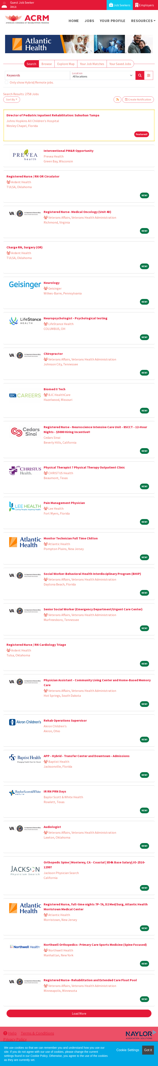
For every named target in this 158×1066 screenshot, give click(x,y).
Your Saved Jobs (120, 64)
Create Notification (138, 99)
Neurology (52, 283)
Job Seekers (119, 5)
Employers (144, 5)
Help (10, 1033)
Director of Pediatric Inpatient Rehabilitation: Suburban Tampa (52, 115)
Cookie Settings (127, 1050)
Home (74, 20)
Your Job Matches (92, 64)
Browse (46, 64)
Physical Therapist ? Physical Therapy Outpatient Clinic (84, 467)
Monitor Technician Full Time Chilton (71, 538)
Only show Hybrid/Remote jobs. (32, 82)
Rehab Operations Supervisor (65, 720)
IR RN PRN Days (55, 791)
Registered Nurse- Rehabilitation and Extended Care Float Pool (90, 980)
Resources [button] (142, 20)
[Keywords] (37, 75)
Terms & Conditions (37, 1033)
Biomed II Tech (54, 389)
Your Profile (113, 20)
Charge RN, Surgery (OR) (24, 247)
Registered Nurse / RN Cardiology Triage (36, 645)
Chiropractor (53, 354)
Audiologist (52, 827)
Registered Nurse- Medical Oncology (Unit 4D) (77, 212)
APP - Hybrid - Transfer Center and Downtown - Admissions (87, 756)
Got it (148, 1050)
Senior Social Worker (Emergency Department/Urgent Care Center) (93, 609)
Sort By (10, 99)
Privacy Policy (15, 1039)
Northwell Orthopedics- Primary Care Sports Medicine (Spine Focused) (95, 945)
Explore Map (66, 64)
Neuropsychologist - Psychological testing (75, 318)
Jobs (89, 20)
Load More (79, 1013)
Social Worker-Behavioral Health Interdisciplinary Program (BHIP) (92, 574)
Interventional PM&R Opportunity (68, 151)
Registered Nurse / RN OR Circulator (32, 176)
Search (31, 64)
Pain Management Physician (64, 503)
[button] (148, 75)
